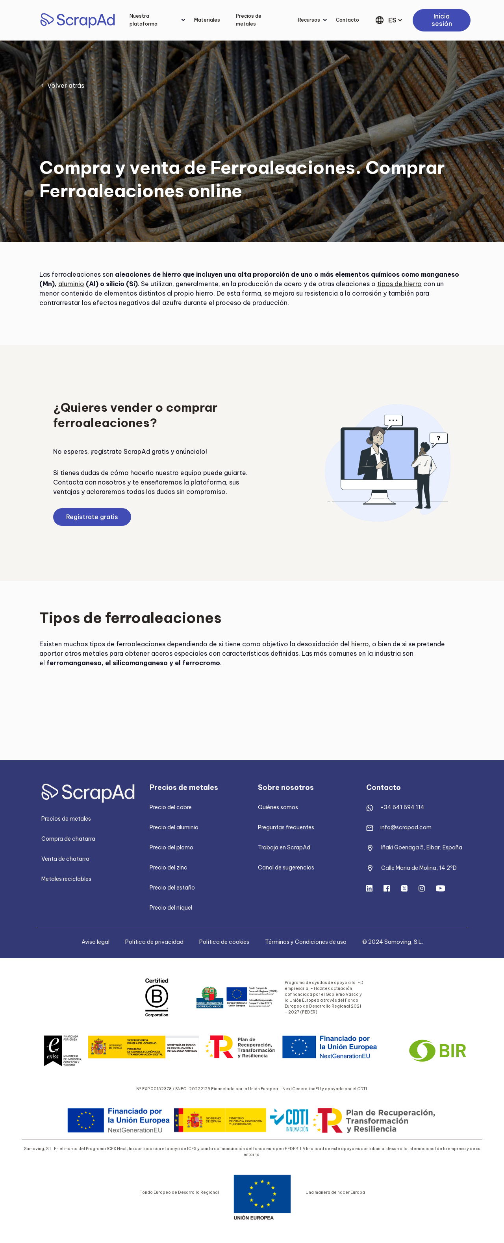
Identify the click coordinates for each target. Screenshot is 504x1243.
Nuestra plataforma (144, 20)
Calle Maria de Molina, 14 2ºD (419, 867)
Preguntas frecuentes (286, 827)
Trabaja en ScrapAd (284, 847)
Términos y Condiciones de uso (305, 941)
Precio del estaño (172, 887)
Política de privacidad (154, 941)
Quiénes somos (278, 807)
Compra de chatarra (68, 838)
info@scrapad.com (406, 827)
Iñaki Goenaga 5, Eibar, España (421, 847)
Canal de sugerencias (286, 867)
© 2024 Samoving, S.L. (392, 941)
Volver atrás (65, 85)
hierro (360, 644)
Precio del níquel (171, 907)
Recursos (309, 20)
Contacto (347, 20)
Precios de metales (248, 20)
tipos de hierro (399, 284)
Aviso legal (95, 941)
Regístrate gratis (92, 517)
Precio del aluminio (174, 827)
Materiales (207, 20)
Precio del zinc (168, 867)
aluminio (71, 284)
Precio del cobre (171, 807)
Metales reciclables (66, 878)
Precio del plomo (171, 847)
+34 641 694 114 (402, 807)
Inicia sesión (442, 20)
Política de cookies (224, 941)
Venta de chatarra (65, 858)
